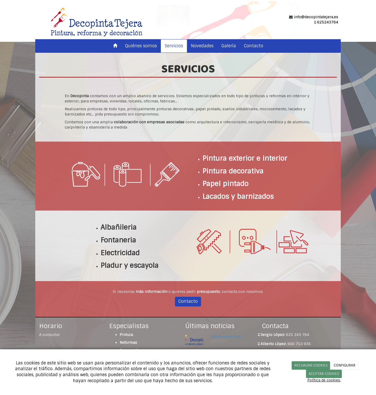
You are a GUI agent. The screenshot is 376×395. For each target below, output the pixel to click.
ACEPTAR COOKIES (324, 373)
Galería (228, 46)
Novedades (202, 46)
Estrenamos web (226, 336)
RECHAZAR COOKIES (311, 365)
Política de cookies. (324, 380)
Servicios (174, 46)
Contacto (253, 46)
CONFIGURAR (344, 365)
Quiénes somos (141, 46)
